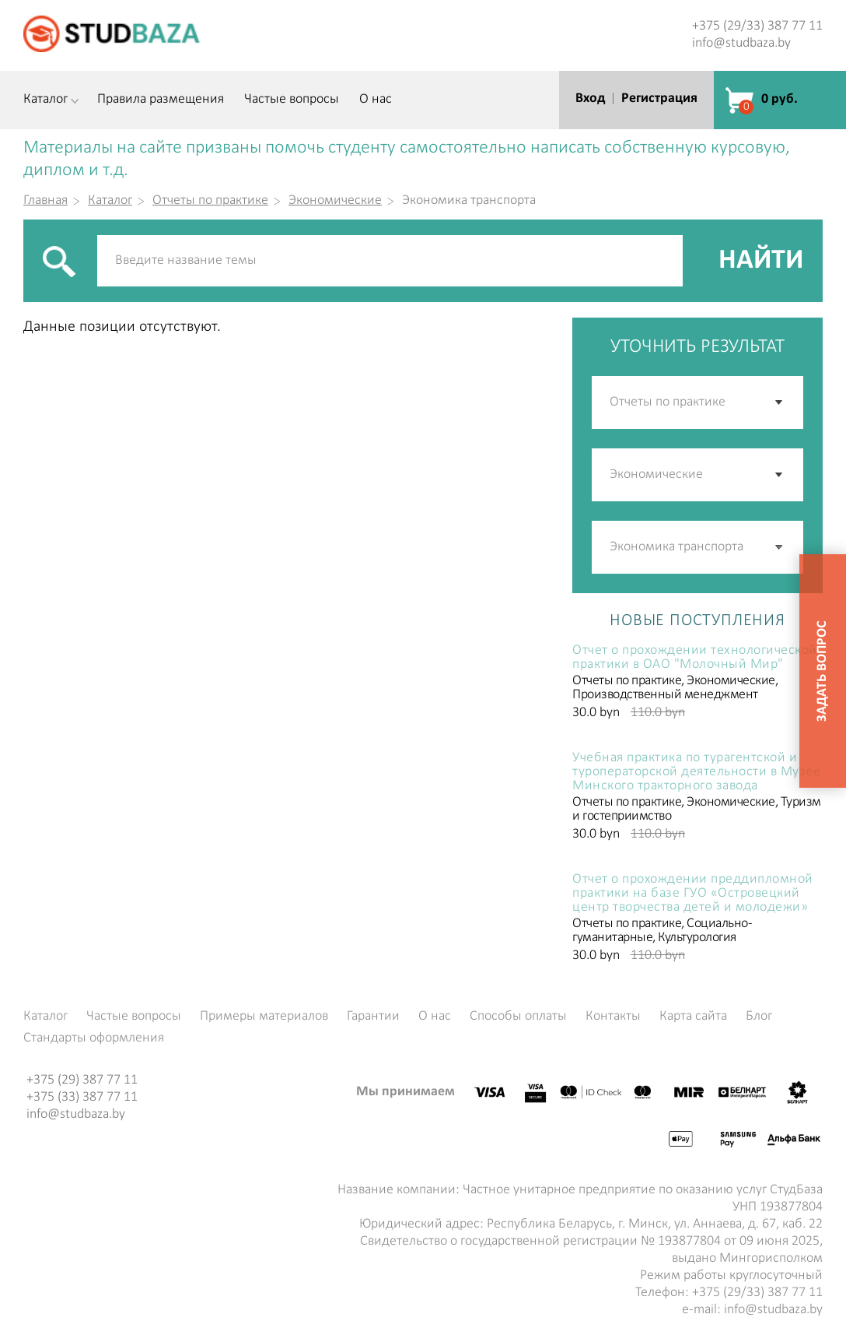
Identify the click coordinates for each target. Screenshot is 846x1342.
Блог (759, 1017)
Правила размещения (160, 100)
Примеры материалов (264, 1017)
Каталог (45, 100)
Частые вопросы (291, 100)
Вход (590, 98)
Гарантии (373, 1017)
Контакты (613, 1017)
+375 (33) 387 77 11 (82, 1097)
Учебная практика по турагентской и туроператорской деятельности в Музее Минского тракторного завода (696, 772)
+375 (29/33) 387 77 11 (757, 26)
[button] (780, 547)
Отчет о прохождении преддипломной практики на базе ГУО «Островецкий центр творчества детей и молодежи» (692, 894)
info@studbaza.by (741, 43)
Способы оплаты (518, 1017)
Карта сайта (693, 1017)
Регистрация (659, 98)
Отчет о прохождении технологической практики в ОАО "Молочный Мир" (694, 658)
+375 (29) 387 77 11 (82, 1080)
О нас (375, 100)
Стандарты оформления (93, 1038)
